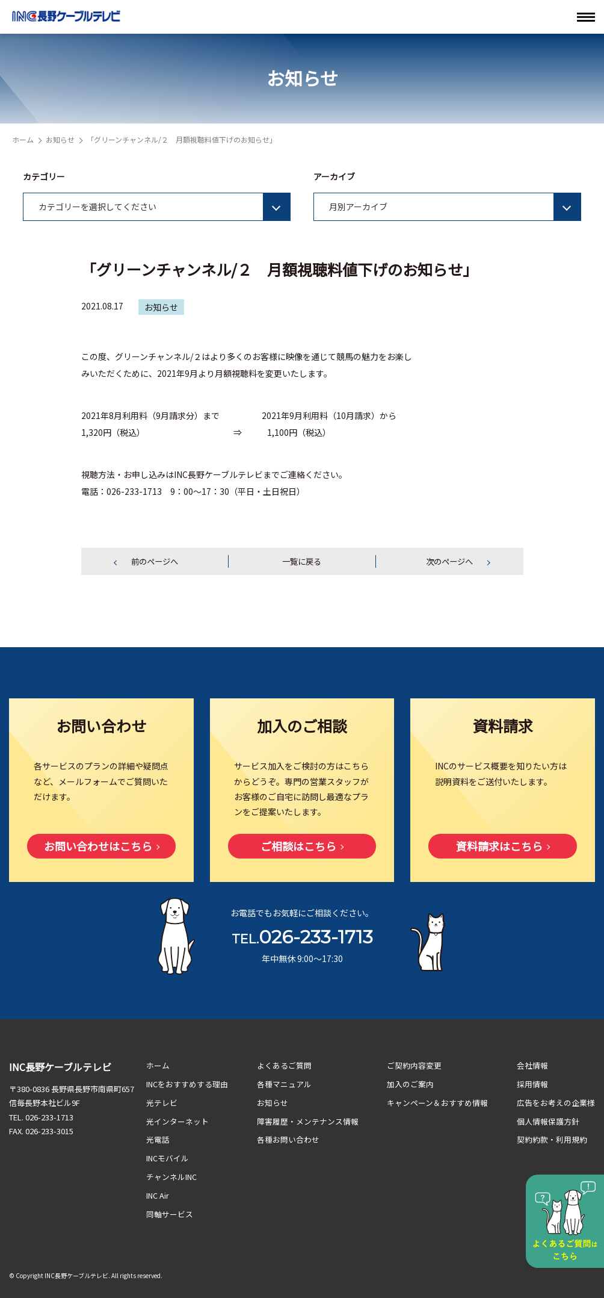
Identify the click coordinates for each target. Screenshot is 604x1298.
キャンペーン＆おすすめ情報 (437, 1102)
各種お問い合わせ (288, 1139)
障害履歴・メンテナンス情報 (308, 1121)
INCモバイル (168, 1157)
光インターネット (177, 1121)
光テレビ (161, 1102)
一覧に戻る (302, 562)
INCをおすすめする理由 (187, 1084)
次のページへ (449, 562)
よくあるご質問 (284, 1066)
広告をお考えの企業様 (556, 1102)
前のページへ (154, 562)
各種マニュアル (284, 1084)
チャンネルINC (171, 1176)
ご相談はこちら (298, 847)
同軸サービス (169, 1212)
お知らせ (60, 139)
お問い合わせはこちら (98, 847)
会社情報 (532, 1066)
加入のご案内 (410, 1084)
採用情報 (532, 1084)
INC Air (158, 1194)
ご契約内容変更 (414, 1066)
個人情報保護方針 (548, 1121)
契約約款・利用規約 (552, 1139)
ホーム (23, 139)
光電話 (158, 1139)
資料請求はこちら (499, 847)
